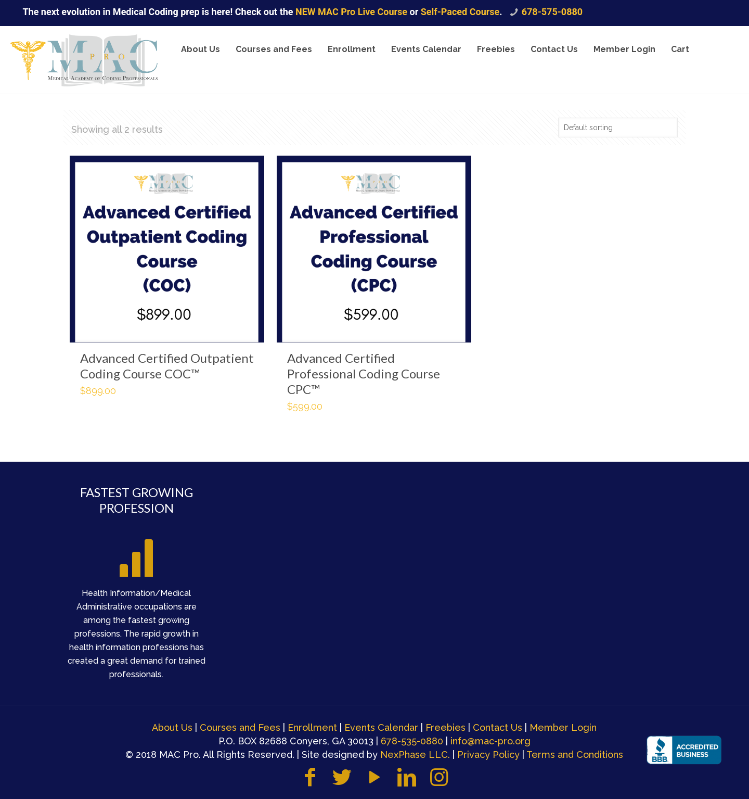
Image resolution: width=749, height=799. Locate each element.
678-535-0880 (412, 740)
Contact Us (497, 727)
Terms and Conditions (574, 754)
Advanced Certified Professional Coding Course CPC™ (363, 373)
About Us (172, 727)
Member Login (563, 727)
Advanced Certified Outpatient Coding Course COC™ (167, 365)
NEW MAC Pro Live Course (352, 11)
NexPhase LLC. (415, 754)
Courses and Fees (240, 727)
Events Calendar (381, 727)
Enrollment (312, 727)
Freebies (445, 727)
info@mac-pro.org (490, 740)
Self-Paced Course (460, 11)
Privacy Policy (488, 754)
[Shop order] (618, 127)
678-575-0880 (552, 11)
